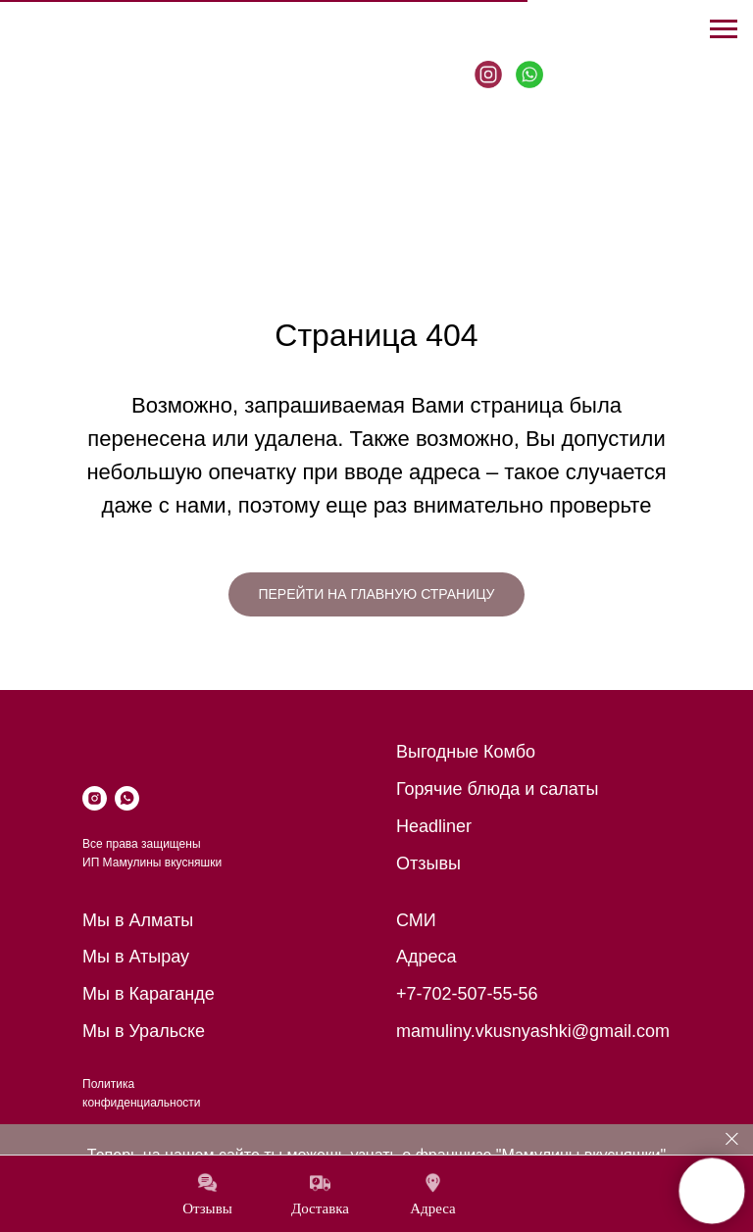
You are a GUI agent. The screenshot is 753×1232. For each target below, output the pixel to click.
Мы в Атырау (135, 956)
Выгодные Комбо (465, 752)
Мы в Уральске (143, 1031)
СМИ (416, 920)
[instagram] (94, 798)
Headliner (434, 826)
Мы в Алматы (137, 920)
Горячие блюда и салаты (497, 789)
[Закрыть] (732, 1139)
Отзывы (428, 863)
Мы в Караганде (148, 994)
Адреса (426, 956)
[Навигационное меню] (723, 29)
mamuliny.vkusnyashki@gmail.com (533, 1031)
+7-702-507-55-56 (467, 994)
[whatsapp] (127, 798)
